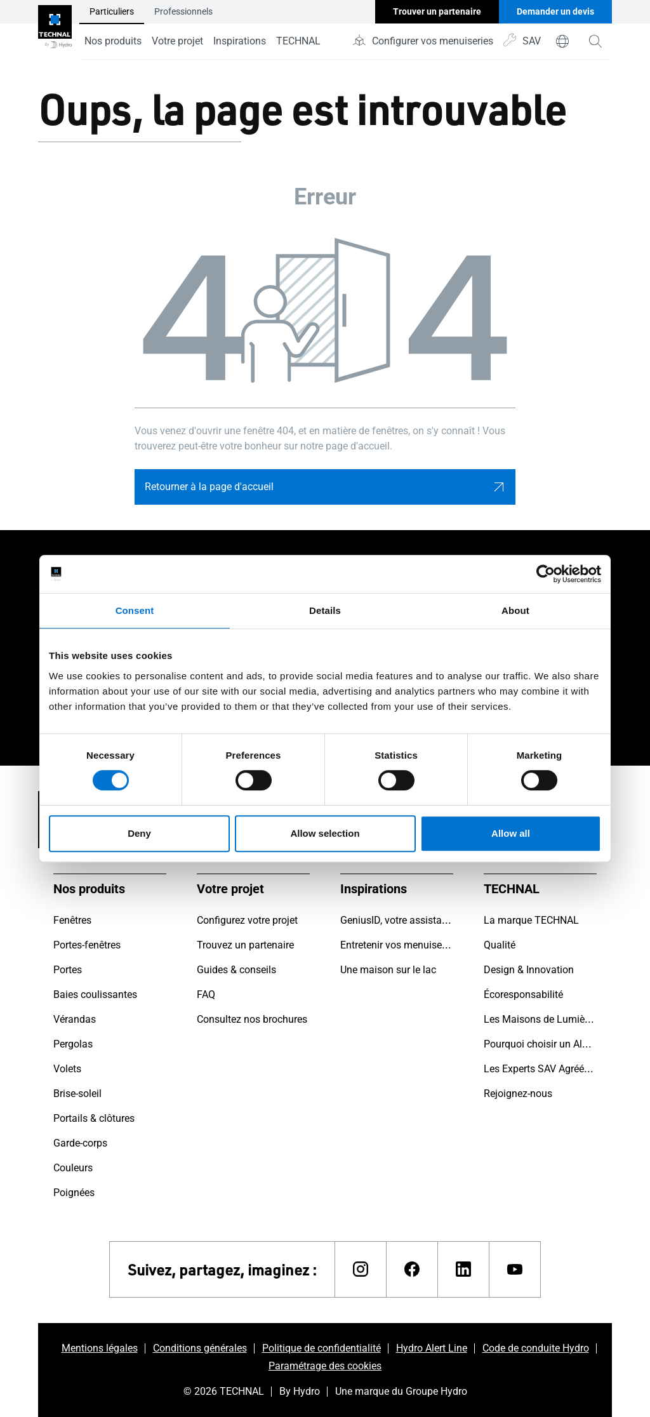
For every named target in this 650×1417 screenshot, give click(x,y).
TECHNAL (298, 41)
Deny (139, 833)
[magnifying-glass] (595, 41)
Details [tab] (325, 610)
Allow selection (324, 833)
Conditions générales (200, 1348)
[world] (562, 41)
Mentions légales (100, 1348)
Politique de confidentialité (321, 1348)
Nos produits (113, 41)
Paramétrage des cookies (325, 1366)
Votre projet (177, 41)
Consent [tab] (135, 610)
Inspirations (239, 41)
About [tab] (515, 610)
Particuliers (112, 11)
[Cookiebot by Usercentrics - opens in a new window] (545, 573)
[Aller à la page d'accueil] (55, 30)
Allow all (510, 833)
